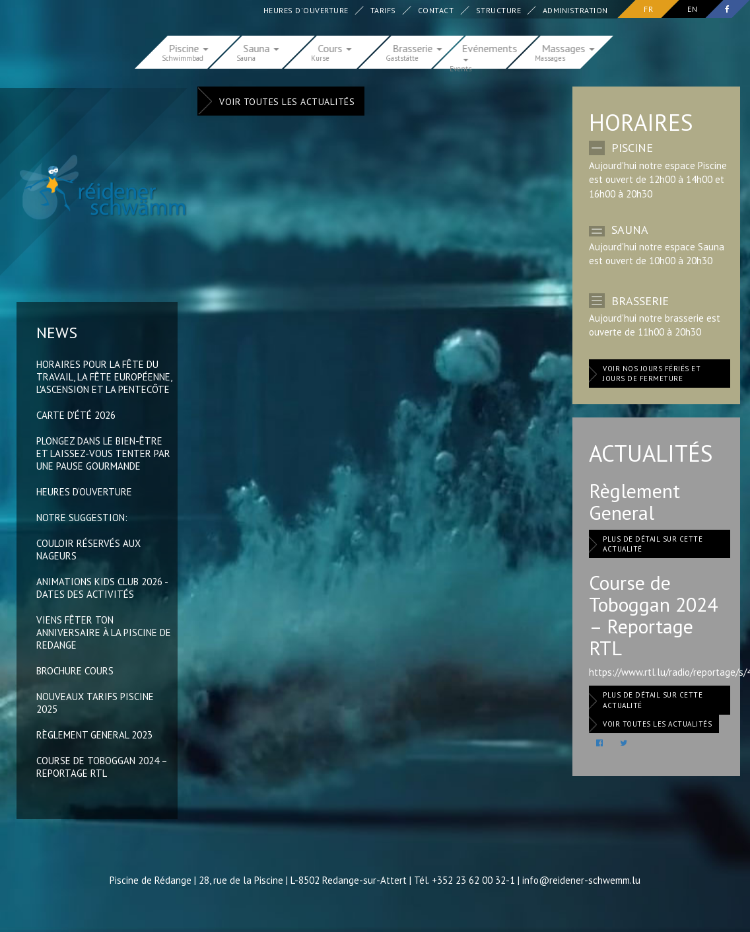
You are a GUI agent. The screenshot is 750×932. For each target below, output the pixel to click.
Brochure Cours (75, 670)
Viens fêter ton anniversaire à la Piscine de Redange (103, 632)
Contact (437, 10)
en (692, 9)
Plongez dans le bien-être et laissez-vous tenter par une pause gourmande (103, 453)
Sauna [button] (261, 48)
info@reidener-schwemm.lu (581, 880)
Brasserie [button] (417, 48)
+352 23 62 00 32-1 (473, 880)
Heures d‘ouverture (84, 491)
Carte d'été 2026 (76, 415)
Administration (576, 10)
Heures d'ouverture (306, 10)
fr (648, 9)
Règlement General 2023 (94, 735)
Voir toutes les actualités (287, 102)
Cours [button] (335, 48)
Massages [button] (568, 48)
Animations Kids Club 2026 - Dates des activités (102, 587)
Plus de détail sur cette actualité (652, 544)
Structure (499, 10)
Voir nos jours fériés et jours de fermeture (651, 374)
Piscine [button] (189, 48)
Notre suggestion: (81, 517)
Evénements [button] (490, 51)
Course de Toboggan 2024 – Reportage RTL (101, 766)
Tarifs (384, 10)
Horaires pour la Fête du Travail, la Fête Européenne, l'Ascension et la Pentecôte (104, 377)
